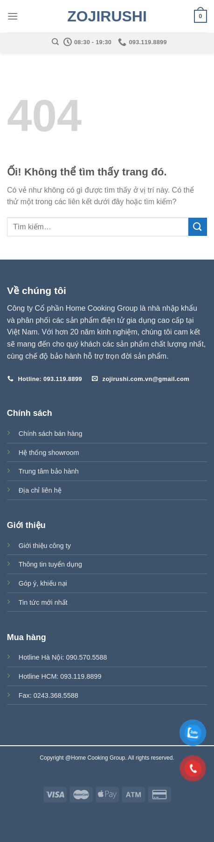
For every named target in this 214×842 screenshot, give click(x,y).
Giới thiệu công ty (45, 545)
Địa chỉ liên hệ (40, 490)
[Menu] (12, 16)
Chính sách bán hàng (51, 433)
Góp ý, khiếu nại (43, 583)
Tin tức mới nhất (43, 602)
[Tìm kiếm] (55, 42)
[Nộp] (197, 227)
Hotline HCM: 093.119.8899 (60, 676)
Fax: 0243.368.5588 (48, 695)
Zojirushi (107, 16)
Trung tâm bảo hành (49, 471)
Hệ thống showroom (49, 452)
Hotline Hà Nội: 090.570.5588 (63, 657)
